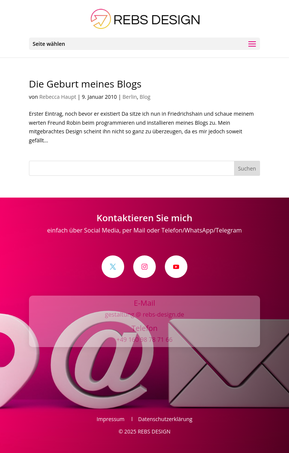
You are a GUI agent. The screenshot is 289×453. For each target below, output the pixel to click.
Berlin (130, 96)
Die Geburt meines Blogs (85, 84)
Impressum (113, 419)
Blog (145, 96)
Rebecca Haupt (57, 96)
